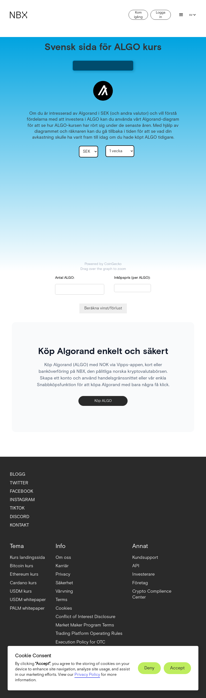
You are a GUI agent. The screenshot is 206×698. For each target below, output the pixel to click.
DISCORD (19, 517)
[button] (181, 14)
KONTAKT (19, 525)
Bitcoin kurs (21, 566)
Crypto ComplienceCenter (151, 594)
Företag (140, 583)
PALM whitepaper (27, 608)
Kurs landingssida (27, 557)
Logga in (160, 14)
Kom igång (138, 14)
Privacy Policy (87, 674)
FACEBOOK (21, 491)
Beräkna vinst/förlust (103, 308)
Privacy (63, 574)
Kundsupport (145, 557)
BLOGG (17, 474)
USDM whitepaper (28, 600)
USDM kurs (21, 591)
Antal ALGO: (64, 278)
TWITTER (19, 483)
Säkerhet (64, 583)
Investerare (143, 574)
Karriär (62, 566)
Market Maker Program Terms (85, 625)
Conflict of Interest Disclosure (85, 617)
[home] (18, 15)
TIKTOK (17, 508)
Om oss (63, 557)
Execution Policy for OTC (80, 642)
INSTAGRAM (22, 500)
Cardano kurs (23, 583)
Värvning (64, 591)
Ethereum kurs (24, 574)
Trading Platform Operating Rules (89, 633)
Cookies (64, 608)
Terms (61, 600)
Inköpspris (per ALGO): (132, 278)
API (135, 566)
